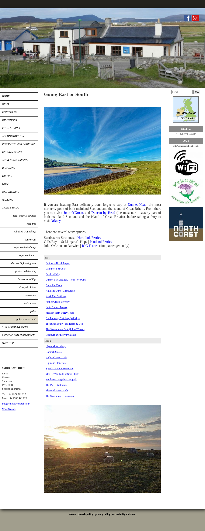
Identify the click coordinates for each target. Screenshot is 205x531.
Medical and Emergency (18, 335)
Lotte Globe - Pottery (56, 307)
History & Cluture (27, 287)
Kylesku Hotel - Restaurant (59, 368)
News (5, 104)
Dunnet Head (137, 204)
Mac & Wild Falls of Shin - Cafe (62, 374)
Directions (9, 120)
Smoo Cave (30, 295)
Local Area (31, 223)
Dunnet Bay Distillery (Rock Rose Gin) (66, 279)
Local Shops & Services (24, 215)
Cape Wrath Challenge (25, 247)
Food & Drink (11, 127)
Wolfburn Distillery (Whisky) (61, 334)
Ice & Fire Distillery (56, 296)
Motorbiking (10, 191)
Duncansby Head (103, 212)
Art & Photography (15, 159)
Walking (7, 199)
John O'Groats (74, 212)
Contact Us (9, 112)
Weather (8, 343)
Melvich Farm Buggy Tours (60, 312)
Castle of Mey (53, 274)
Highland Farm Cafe (56, 357)
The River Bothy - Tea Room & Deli (64, 323)
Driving (7, 175)
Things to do (10, 207)
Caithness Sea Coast (56, 268)
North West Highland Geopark (61, 379)
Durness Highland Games (23, 263)
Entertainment (12, 151)
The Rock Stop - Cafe (57, 390)
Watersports (30, 303)
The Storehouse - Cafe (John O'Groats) (65, 329)
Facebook (187, 18)
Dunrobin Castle (54, 285)
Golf (5, 183)
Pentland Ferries (101, 241)
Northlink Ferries (89, 237)
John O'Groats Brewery (58, 301)
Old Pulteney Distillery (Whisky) (63, 318)
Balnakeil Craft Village (25, 231)
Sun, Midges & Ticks (15, 327)
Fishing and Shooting (25, 271)
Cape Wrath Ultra (27, 255)
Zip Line (32, 311)
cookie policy (86, 514)
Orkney (56, 220)
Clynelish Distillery (56, 346)
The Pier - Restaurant (56, 385)
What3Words (8, 409)
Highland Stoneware (56, 362)
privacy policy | (103, 514)
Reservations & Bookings (18, 144)
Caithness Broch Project (58, 263)
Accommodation (13, 136)
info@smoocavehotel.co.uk (16, 403)
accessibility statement (124, 514)
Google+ (195, 18)
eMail (186, 141)
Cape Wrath (30, 239)
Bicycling (8, 167)
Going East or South (26, 319)
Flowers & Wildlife (27, 279)
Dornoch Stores (54, 351)
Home (6, 96)
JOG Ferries (90, 245)
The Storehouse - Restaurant (60, 396)
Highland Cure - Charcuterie (60, 290)
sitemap (73, 514)
